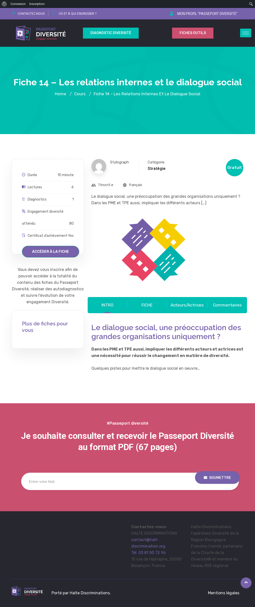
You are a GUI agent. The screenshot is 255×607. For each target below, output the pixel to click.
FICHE (146, 305)
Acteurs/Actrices (187, 305)
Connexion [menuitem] (18, 4)
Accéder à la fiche (50, 252)
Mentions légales (223, 593)
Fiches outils (193, 33)
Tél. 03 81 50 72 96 (148, 552)
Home (60, 93)
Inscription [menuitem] (37, 4)
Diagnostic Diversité (110, 33)
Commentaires (227, 305)
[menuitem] (4, 4)
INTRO (107, 305)
